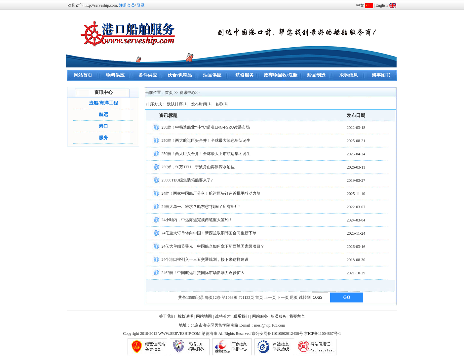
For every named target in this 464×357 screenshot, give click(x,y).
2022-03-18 (356, 127)
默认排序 (177, 104)
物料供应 (115, 75)
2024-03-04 (356, 220)
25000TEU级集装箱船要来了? (187, 180)
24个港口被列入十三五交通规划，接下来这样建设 (205, 259)
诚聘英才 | (223, 316)
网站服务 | (261, 316)
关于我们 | (167, 316)
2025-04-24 (356, 154)
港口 (103, 126)
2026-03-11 (356, 167)
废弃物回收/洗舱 (280, 75)
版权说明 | (186, 316)
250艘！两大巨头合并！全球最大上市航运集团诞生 (206, 153)
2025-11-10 (356, 193)
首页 (259, 297)
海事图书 (381, 75)
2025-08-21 (356, 141)
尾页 (294, 297)
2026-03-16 (356, 246)
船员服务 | (279, 316)
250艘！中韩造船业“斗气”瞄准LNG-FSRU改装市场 (205, 127)
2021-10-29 (356, 273)
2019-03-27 (356, 180)
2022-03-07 (356, 207)
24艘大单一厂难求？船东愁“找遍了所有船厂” (200, 206)
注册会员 (127, 5)
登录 (141, 5)
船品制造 (316, 75)
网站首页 (83, 75)
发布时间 (201, 104)
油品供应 (212, 75)
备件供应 (147, 75)
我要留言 (297, 316)
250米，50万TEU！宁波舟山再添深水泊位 (197, 166)
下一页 (283, 297)
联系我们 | (242, 316)
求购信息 (348, 75)
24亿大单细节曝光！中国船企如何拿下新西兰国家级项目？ (212, 246)
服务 (103, 137)
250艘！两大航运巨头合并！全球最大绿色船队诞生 (206, 140)
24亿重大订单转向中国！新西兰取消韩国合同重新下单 (208, 232)
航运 (103, 114)
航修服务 (244, 75)
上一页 (270, 297)
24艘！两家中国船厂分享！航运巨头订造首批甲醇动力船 (210, 193)
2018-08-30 (356, 260)
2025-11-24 (356, 233)
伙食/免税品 (180, 75)
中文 (360, 5)
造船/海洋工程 (103, 102)
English (381, 5)
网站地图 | (204, 316)
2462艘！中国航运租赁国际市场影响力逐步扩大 (203, 272)
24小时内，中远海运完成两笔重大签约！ (197, 219)
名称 (221, 104)
